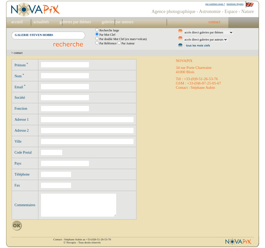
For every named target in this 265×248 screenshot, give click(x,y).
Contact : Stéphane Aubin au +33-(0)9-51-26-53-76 (82, 239)
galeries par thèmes (75, 22)
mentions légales (235, 4)
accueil (17, 22)
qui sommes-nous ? (215, 4)
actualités (41, 22)
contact (214, 22)
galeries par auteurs (117, 22)
